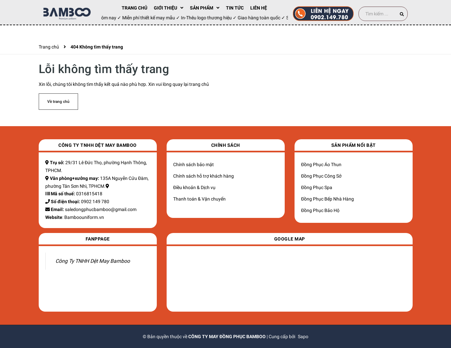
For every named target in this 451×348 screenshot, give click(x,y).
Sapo (303, 336)
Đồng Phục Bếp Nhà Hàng (327, 199)
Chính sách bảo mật (193, 164)
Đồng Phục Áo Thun (321, 164)
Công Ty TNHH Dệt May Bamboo (92, 261)
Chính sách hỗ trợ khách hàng (203, 176)
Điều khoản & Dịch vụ (194, 187)
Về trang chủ (58, 101)
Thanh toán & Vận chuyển (199, 199)
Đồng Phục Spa (316, 187)
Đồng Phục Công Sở (321, 176)
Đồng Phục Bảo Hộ (320, 210)
